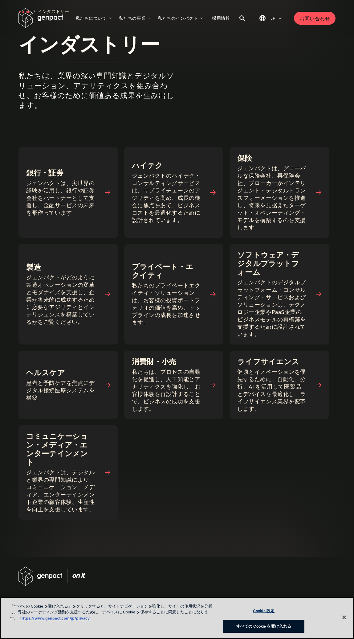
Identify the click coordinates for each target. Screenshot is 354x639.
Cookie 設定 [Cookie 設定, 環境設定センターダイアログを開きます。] (264, 610)
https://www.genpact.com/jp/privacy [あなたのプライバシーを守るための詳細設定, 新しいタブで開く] (55, 618)
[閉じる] (344, 617)
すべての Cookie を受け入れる (263, 626)
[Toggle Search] (242, 18)
